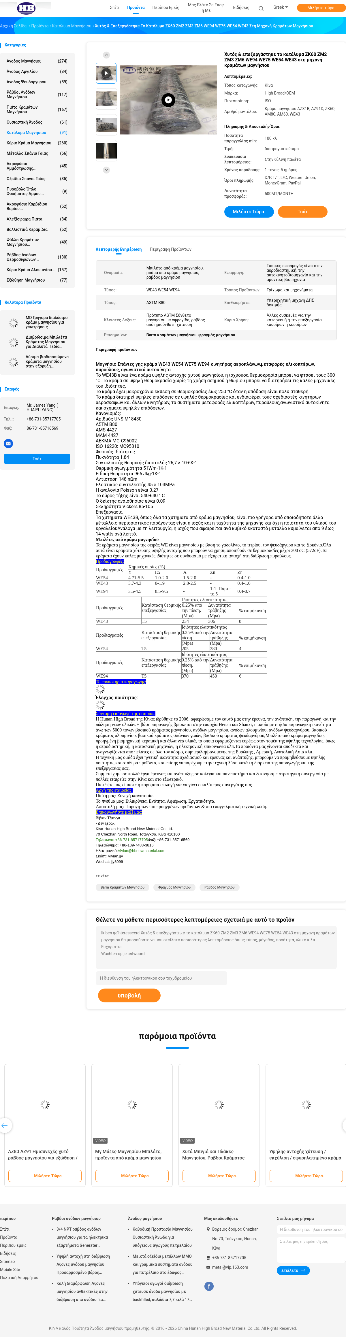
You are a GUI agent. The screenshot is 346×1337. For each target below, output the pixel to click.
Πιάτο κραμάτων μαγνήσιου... (37, 109)
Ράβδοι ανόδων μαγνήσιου (76, 1218)
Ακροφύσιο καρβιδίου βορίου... (37, 206)
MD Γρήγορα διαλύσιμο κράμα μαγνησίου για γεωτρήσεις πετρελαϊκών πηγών (46, 322)
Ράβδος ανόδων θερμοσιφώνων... (37, 257)
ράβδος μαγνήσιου (219, 887)
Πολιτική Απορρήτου (19, 1277)
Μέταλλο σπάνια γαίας (37, 153)
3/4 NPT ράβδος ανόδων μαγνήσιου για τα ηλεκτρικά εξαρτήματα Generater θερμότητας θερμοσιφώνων (82, 1238)
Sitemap (7, 1261)
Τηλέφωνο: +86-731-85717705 (122, 840)
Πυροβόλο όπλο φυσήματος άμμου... (37, 191)
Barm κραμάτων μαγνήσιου (122, 887)
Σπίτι (5, 1229)
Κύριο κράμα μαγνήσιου (37, 143)
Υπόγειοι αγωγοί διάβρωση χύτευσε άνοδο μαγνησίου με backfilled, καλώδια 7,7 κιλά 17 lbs (161, 1292)
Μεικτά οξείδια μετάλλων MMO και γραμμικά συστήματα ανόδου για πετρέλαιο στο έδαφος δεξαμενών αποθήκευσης (162, 1265)
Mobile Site (10, 1269)
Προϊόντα (8, 1237)
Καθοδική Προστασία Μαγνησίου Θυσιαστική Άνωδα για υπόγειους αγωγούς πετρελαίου (163, 1237)
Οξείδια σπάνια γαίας (37, 179)
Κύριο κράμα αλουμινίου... (37, 270)
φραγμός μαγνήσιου (174, 887)
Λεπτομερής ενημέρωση (119, 249)
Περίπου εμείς (13, 1245)
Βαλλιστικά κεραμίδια (37, 229)
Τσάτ (37, 459)
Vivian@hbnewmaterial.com (141, 850)
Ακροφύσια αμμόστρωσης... (37, 166)
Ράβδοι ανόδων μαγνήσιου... (37, 94)
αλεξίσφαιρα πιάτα (37, 219)
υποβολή (129, 995)
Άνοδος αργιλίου (37, 71)
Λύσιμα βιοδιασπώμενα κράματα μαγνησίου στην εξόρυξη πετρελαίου (47, 361)
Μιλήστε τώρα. (321, 7)
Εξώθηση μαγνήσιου (37, 280)
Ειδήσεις (8, 1253)
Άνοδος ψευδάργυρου (37, 82)
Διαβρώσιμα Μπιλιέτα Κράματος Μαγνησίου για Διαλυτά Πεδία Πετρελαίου (46, 342)
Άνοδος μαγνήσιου (37, 61)
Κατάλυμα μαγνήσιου (37, 132)
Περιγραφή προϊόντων (170, 249)
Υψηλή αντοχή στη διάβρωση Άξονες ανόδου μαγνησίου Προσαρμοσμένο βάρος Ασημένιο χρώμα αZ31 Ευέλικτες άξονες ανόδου (83, 1265)
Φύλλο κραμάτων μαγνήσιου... (37, 242)
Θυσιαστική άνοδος (37, 122)
